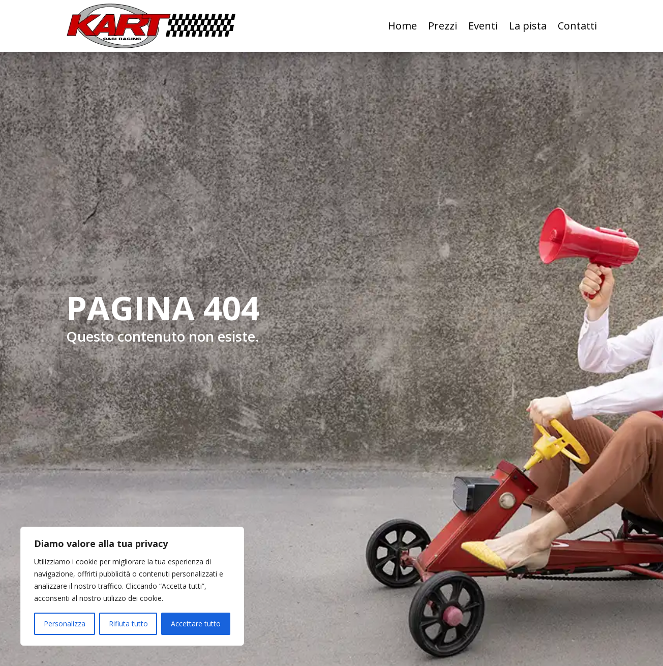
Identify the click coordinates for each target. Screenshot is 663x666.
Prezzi (442, 26)
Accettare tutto (196, 623)
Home (402, 26)
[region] (132, 586)
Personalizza (64, 623)
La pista (528, 26)
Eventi (483, 26)
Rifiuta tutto (128, 623)
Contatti (577, 26)
